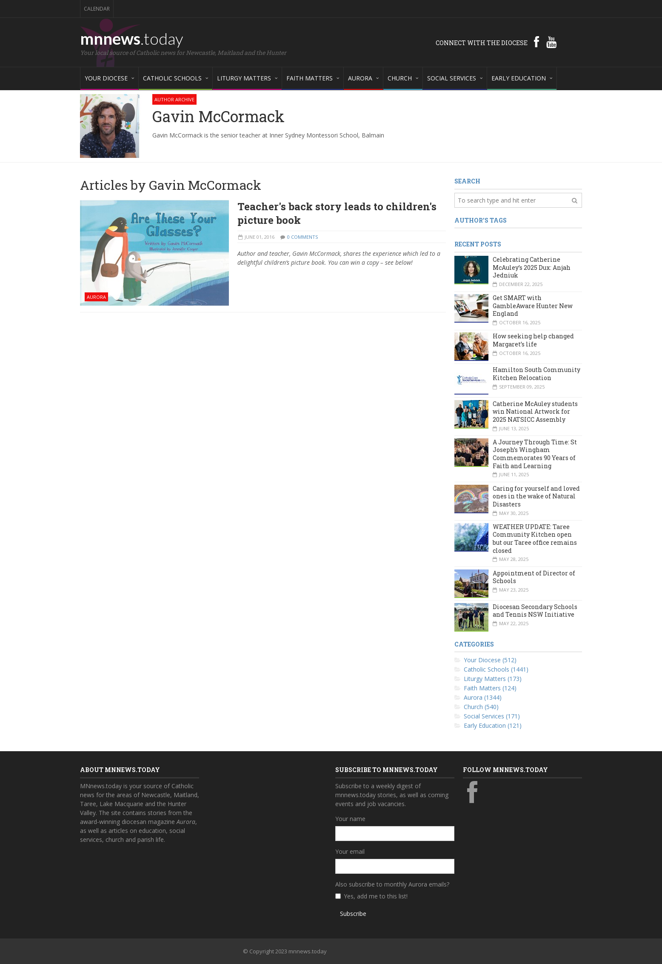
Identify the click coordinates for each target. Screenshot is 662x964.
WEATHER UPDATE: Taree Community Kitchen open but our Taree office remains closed (535, 539)
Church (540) (481, 707)
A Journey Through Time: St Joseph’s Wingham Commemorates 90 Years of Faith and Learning (535, 454)
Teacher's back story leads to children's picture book (337, 213)
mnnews (131, 38)
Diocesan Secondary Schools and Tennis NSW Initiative (535, 611)
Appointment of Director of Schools (534, 577)
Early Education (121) (493, 725)
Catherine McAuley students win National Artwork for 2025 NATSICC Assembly (535, 411)
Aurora (96, 297)
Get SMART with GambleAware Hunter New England (533, 306)
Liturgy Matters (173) (493, 679)
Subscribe (353, 914)
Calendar (97, 8)
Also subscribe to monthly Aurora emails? (392, 884)
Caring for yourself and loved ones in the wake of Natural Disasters (536, 496)
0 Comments (302, 237)
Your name (350, 819)
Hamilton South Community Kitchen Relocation (536, 374)
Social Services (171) (492, 716)
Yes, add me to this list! (376, 896)
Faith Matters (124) (490, 688)
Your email (350, 851)
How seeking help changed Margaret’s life (533, 340)
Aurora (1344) (483, 697)
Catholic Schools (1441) (496, 669)
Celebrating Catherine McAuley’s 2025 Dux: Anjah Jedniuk (532, 267)
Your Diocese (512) (490, 660)
